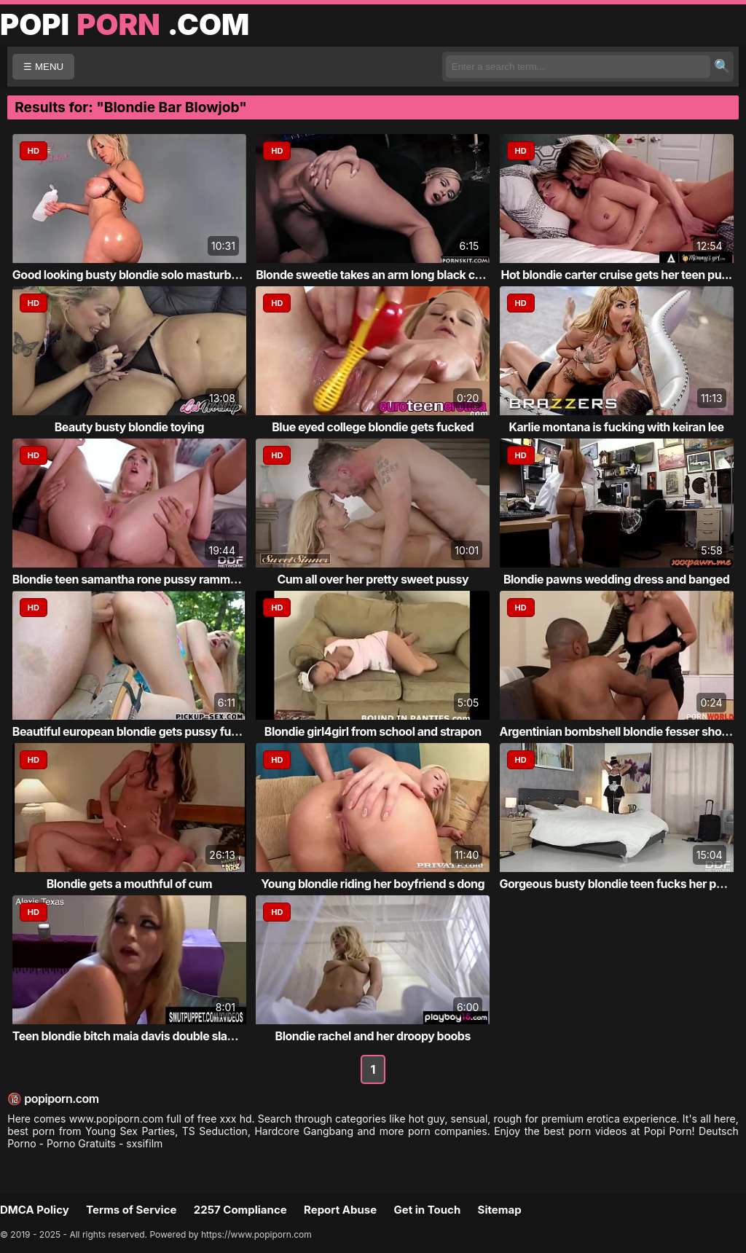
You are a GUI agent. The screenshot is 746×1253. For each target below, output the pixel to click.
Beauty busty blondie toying (130, 427)
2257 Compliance (240, 1210)
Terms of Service (131, 1210)
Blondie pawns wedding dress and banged (616, 579)
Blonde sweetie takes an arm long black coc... (377, 274)
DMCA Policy (34, 1210)
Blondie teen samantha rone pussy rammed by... (141, 579)
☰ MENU (43, 66)
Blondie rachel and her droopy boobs (373, 1036)
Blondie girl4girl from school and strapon (373, 731)
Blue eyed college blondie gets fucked (373, 427)
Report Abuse (340, 1210)
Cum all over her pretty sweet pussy (372, 579)
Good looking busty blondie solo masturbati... (133, 274)
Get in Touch (426, 1210)
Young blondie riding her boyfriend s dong (372, 883)
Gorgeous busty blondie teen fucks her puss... (623, 883)
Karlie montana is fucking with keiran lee (616, 427)
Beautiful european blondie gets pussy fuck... (133, 731)
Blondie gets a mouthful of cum (129, 883)
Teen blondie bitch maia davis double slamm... (135, 1036)
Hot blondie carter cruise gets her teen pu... (616, 274)
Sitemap (500, 1210)
